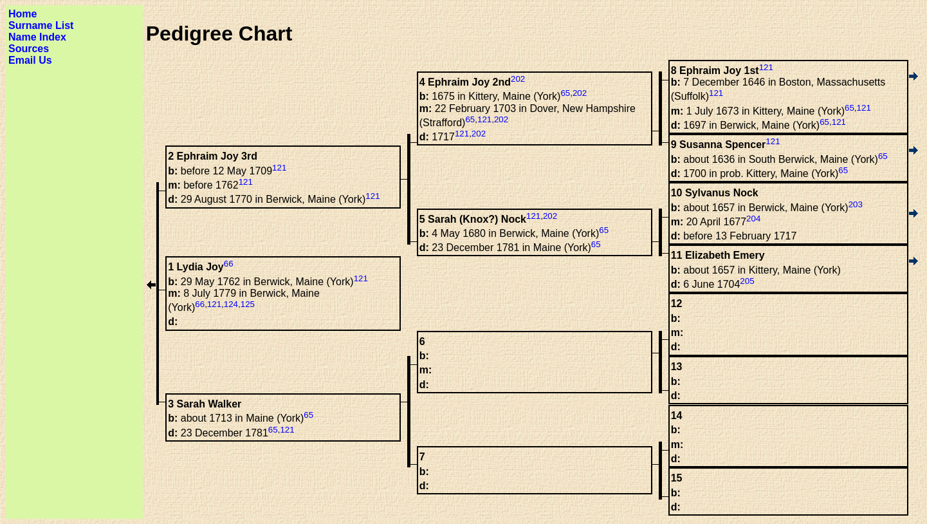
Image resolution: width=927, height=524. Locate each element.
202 (518, 79)
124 (231, 304)
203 (856, 204)
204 (753, 218)
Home (22, 13)
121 (766, 67)
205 (747, 281)
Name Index (37, 37)
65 (849, 108)
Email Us (30, 60)
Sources (28, 48)
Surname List (40, 25)
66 (229, 263)
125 (248, 304)
